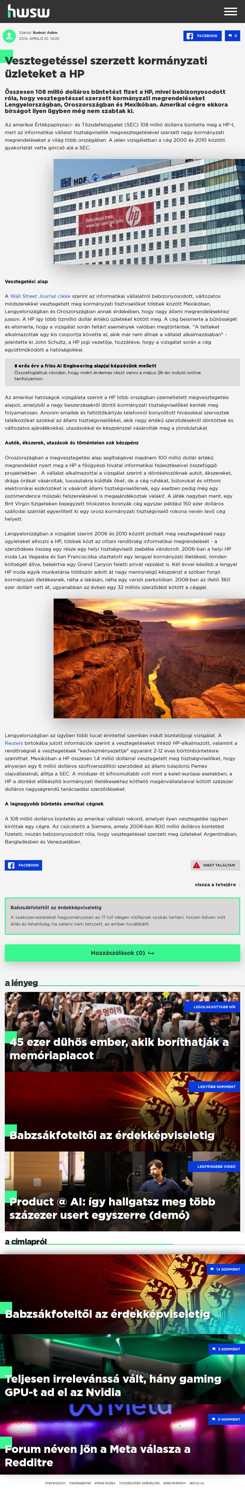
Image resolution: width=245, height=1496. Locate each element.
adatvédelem (174, 1483)
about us (196, 1483)
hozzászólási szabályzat (139, 1483)
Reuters (15, 743)
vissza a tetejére (215, 885)
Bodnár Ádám (45, 32)
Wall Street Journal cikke (40, 296)
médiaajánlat (80, 1483)
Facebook (203, 36)
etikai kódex (105, 1483)
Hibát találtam (214, 865)
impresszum (55, 1483)
